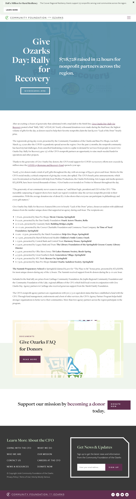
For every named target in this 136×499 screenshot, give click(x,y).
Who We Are (14, 454)
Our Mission (44, 454)
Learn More (12, 10)
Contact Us (14, 460)
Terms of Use (25, 476)
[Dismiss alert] (133, 2)
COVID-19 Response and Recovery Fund (46, 165)
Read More (30, 369)
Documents (27, 346)
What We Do (44, 448)
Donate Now (116, 405)
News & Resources (18, 466)
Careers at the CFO (48, 460)
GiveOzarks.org (35, 91)
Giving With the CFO (19, 448)
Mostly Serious (44, 476)
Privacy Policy (12, 476)
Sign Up (114, 467)
